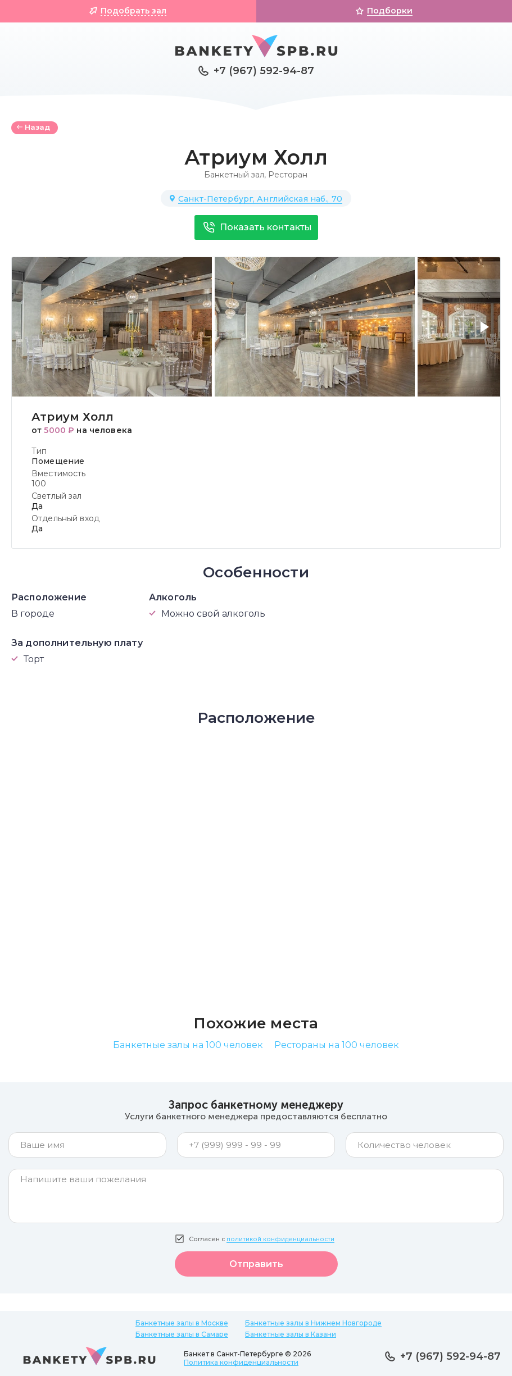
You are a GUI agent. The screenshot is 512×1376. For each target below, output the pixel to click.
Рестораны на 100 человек (336, 1045)
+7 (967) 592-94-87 (264, 71)
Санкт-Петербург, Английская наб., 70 (260, 199)
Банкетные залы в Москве (181, 1323)
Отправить (256, 1264)
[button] (487, 333)
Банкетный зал (234, 175)
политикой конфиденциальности (280, 1239)
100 (38, 484)
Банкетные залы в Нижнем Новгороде (313, 1323)
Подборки (390, 11)
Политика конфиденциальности (241, 1362)
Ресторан (287, 175)
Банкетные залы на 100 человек (188, 1045)
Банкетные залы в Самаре (181, 1334)
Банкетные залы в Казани (290, 1334)
